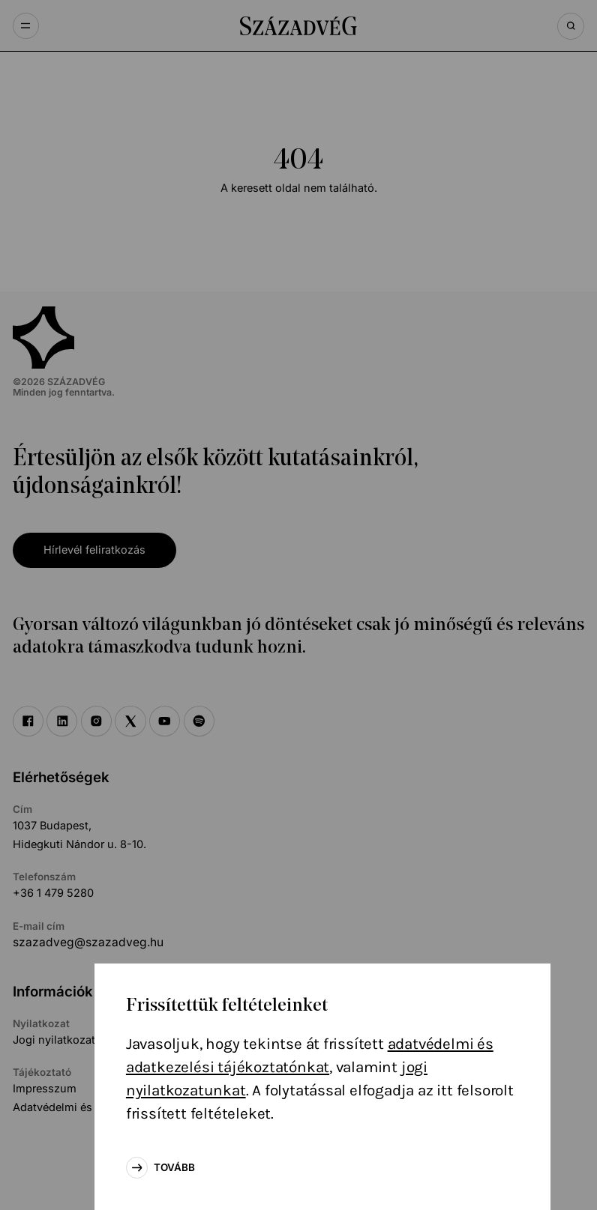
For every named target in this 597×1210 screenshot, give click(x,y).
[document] (298, 605)
